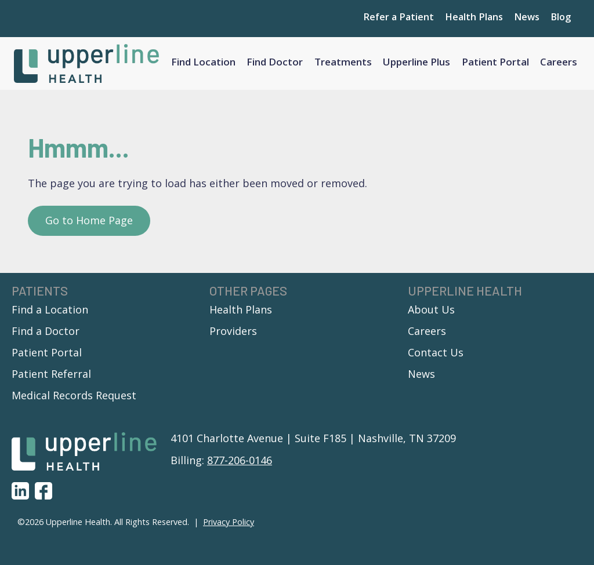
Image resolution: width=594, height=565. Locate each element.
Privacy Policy (228, 525)
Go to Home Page (89, 224)
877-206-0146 (239, 464)
